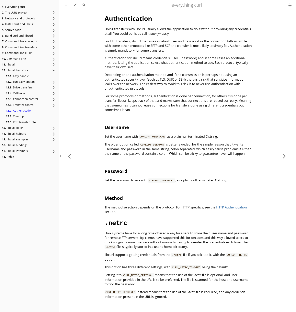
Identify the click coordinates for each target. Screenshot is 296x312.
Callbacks (15, 93)
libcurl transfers (15, 70)
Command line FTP (16, 59)
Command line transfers (19, 47)
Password (116, 171)
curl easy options (20, 82)
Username (117, 127)
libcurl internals (15, 151)
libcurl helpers (14, 134)
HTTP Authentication (231, 207)
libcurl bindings (15, 145)
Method (114, 198)
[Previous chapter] (69, 156)
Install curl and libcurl (18, 24)
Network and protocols (18, 18)
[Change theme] (75, 5)
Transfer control (20, 105)
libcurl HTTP (12, 128)
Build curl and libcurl (17, 35)
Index (8, 156)
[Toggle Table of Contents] (66, 5)
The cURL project (14, 12)
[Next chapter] (284, 156)
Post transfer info (21, 122)
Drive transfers (19, 87)
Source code (11, 30)
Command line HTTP (17, 53)
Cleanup (15, 116)
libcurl (8, 64)
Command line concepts (19, 41)
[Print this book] (290, 5)
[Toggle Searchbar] (83, 5)
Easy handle (17, 76)
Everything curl (13, 7)
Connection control (22, 99)
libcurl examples (15, 139)
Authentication (19, 110)
